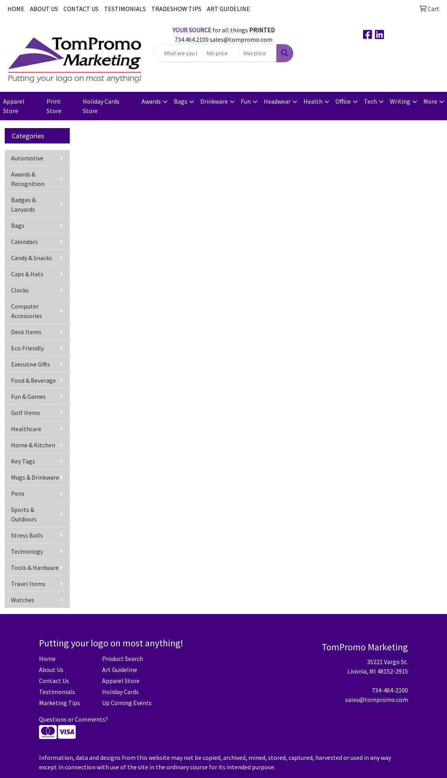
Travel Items (28, 584)
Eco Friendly (27, 348)
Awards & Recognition (28, 179)
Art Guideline (119, 670)
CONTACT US (81, 9)
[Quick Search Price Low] (221, 53)
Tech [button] (370, 101)
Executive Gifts (30, 364)
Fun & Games (28, 396)
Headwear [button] (277, 101)
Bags (17, 225)
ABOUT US (44, 9)
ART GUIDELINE (228, 9)
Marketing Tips (59, 703)
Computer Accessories (26, 311)
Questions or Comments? (73, 719)
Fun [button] (246, 101)
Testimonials (57, 692)
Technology (27, 551)
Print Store (54, 106)
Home (47, 659)
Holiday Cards (120, 692)
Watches (22, 600)
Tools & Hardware (35, 567)
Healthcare (26, 429)
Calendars (24, 242)
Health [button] (313, 101)
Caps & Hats (27, 274)
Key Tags (23, 461)
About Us (51, 670)
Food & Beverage (33, 380)
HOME (15, 9)
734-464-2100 (390, 690)
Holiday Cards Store (101, 106)
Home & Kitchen (33, 445)
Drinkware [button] (214, 101)
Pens (17, 493)
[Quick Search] (178, 53)
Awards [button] (151, 101)
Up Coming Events (127, 703)
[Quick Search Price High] (258, 53)
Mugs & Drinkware (35, 477)
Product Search (122, 659)
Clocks (20, 290)
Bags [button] (180, 101)
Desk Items (26, 332)
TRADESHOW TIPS (176, 9)
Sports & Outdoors (24, 514)
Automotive (27, 158)
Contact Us (54, 681)
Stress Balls (27, 535)
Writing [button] (400, 101)
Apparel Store (13, 106)
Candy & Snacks (31, 258)
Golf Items (25, 413)
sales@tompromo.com (241, 39)
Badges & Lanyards (23, 204)
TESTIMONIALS (125, 9)
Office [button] (343, 101)
